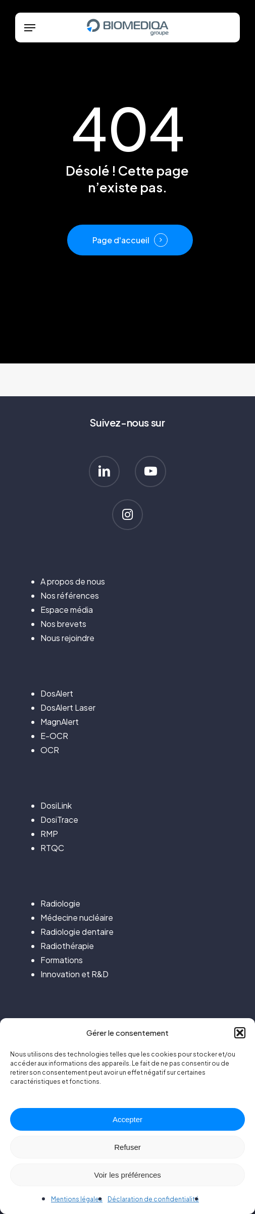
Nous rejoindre (67, 637)
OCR (49, 750)
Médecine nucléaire (76, 917)
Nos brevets (63, 623)
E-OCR (54, 735)
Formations (61, 960)
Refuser (127, 1147)
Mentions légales (77, 1199)
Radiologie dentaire (77, 931)
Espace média (66, 609)
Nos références (69, 595)
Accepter (127, 1119)
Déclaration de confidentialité (153, 1199)
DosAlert (56, 693)
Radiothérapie (67, 945)
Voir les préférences (127, 1175)
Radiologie (60, 903)
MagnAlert (59, 721)
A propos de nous (72, 581)
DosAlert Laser (67, 707)
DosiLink (56, 805)
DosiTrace (59, 819)
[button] (240, 1033)
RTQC (52, 847)
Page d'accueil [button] (120, 240)
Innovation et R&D (74, 974)
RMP (49, 833)
